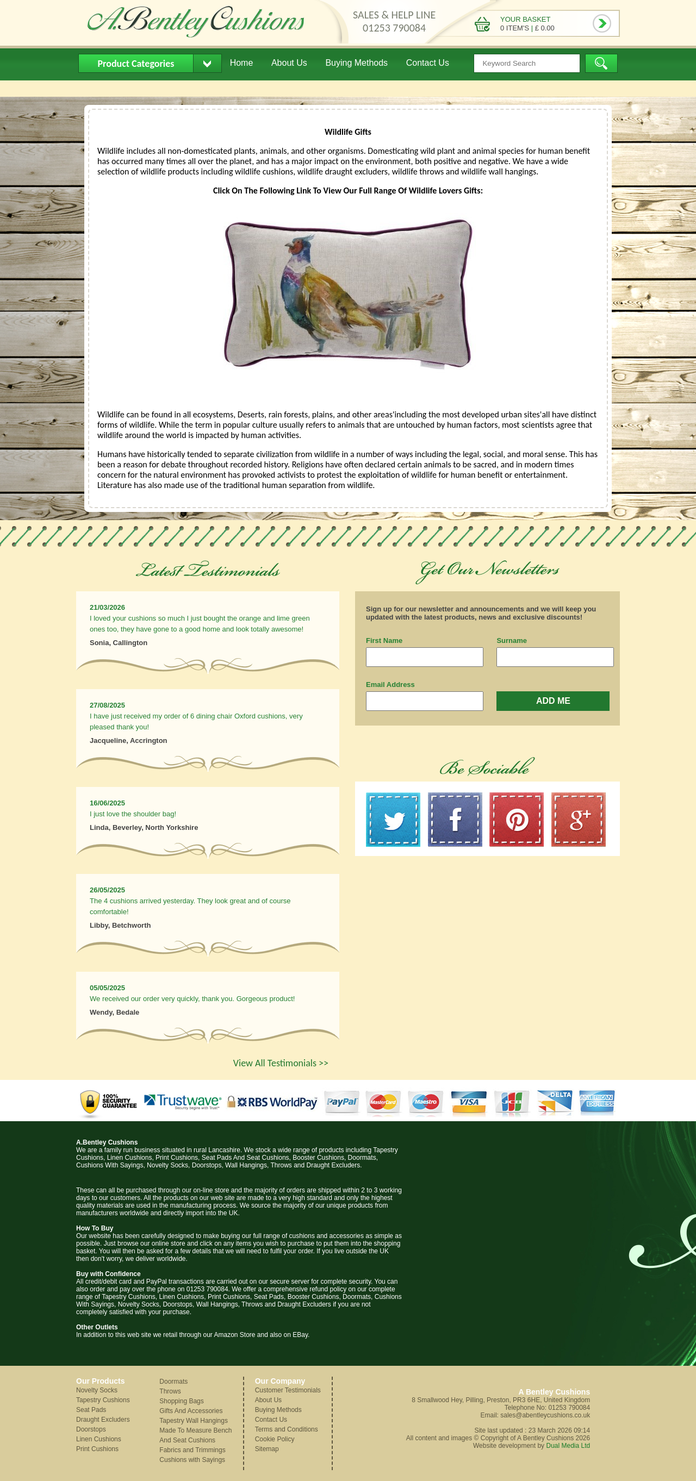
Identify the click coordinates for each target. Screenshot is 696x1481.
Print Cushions (97, 1449)
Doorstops (91, 1429)
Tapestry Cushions (103, 1400)
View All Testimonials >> (280, 1063)
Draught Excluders (103, 1419)
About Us (289, 62)
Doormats (173, 1381)
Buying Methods (356, 62)
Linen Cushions (98, 1439)
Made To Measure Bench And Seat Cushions (195, 1435)
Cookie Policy (275, 1439)
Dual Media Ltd (568, 1445)
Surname (511, 640)
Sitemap (267, 1449)
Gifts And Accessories (190, 1411)
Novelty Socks (96, 1390)
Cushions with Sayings (192, 1460)
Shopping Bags (181, 1401)
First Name (384, 640)
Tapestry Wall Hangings (193, 1420)
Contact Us (427, 62)
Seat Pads (91, 1410)
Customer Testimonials (288, 1390)
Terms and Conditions (286, 1429)
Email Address (390, 684)
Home (241, 62)
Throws (170, 1391)
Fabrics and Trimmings (192, 1450)
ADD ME (553, 700)
